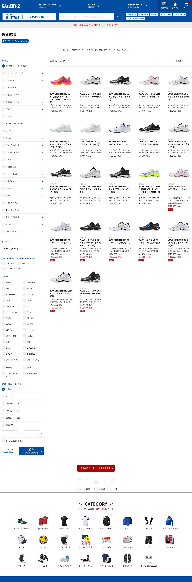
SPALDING (31, 345)
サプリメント (11, 180)
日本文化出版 (32, 371)
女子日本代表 (131, 14)
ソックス (9, 116)
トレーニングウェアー (14, 123)
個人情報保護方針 (136, 580)
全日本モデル (11, 80)
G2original (31, 316)
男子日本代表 (143, 14)
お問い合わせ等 (135, 5)
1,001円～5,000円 (13, 400)
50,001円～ (10, 422)
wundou (9, 365)
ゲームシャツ (11, 87)
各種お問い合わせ (74, 580)
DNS (28, 304)
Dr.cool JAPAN (11, 310)
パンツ (8, 108)
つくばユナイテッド (12, 372)
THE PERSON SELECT (14, 231)
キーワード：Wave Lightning (16, 41)
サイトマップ (161, 580)
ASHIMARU (31, 280)
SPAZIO (9, 351)
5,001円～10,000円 (13, 407)
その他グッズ (11, 166)
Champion (31, 292)
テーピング (10, 195)
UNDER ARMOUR (12, 358)
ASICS (8, 286)
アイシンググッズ (12, 202)
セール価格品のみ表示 (14, 438)
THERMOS (31, 351)
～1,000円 (10, 393)
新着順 (178, 61)
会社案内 (96, 580)
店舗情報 (91, 5)
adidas (8, 280)
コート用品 (10, 159)
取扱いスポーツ (47, 5)
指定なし (9, 386)
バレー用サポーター (13, 144)
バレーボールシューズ (14, 72)
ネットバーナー (179, 14)
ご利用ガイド (49, 580)
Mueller (30, 333)
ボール (8, 137)
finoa (29, 310)
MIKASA (30, 322)
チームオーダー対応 (13, 266)
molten (30, 328)
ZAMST (29, 365)
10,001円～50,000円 (14, 415)
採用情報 (114, 580)
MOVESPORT (11, 333)
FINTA (8, 316)
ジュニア (25, 262)
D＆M (29, 298)
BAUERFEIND (11, 292)
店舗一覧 (29, 580)
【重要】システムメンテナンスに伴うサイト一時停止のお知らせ (96, 25)
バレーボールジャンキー (135, 18)
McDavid (9, 322)
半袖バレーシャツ (12, 94)
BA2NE (29, 286)
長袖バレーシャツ (12, 101)
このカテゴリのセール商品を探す (95, 465)
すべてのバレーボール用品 (16, 65)
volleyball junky (33, 357)
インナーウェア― (12, 173)
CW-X (8, 298)
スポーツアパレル (12, 216)
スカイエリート (166, 14)
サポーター (10, 187)
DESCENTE (10, 304)
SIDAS (8, 345)
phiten (8, 339)
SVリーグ (154, 14)
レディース (10, 262)
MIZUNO (9, 328)
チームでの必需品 (12, 152)
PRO (28, 339)
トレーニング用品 (12, 209)
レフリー (9, 130)
